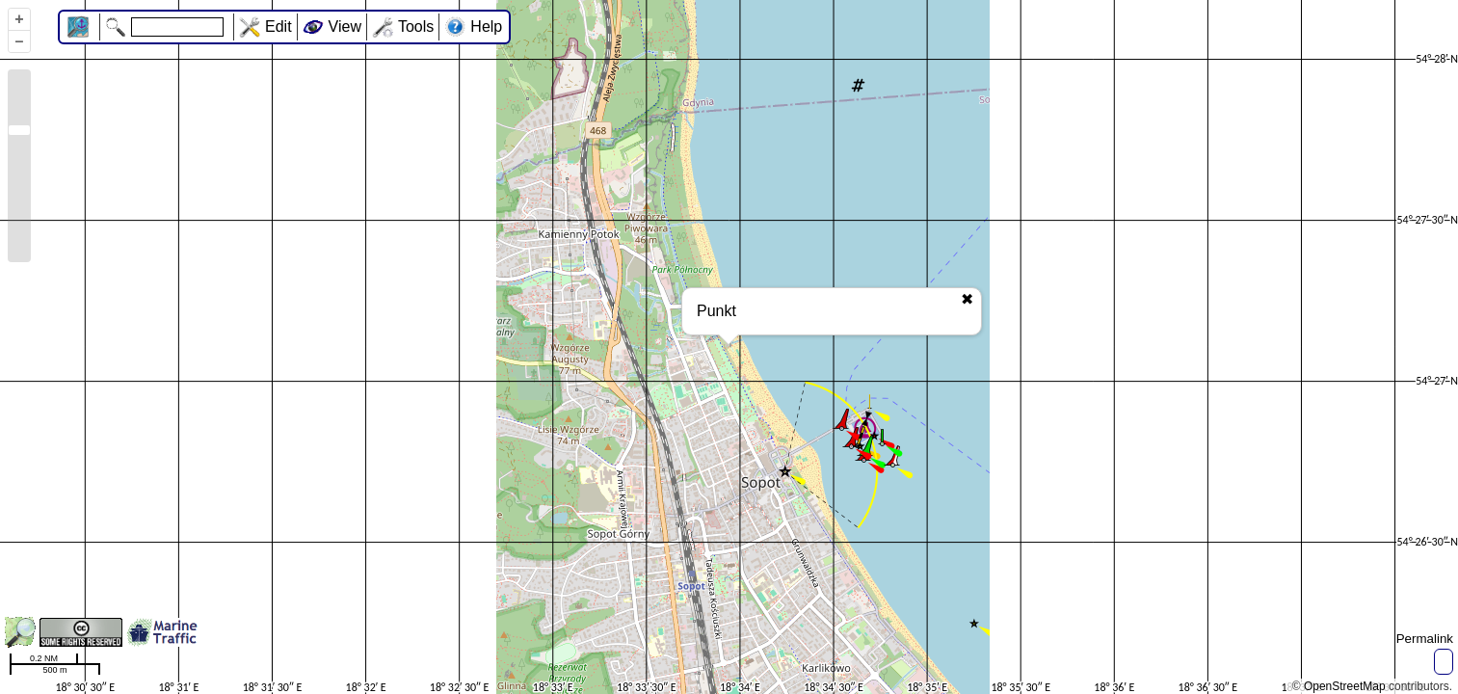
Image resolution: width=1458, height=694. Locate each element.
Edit (278, 26)
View (345, 26)
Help (486, 26)
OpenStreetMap (1345, 686)
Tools (416, 26)
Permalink (1424, 638)
